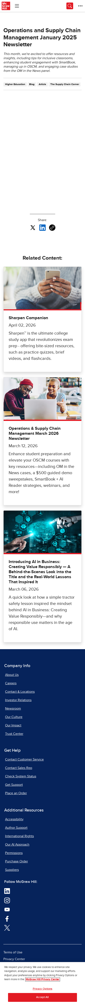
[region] (42, 983)
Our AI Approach (17, 844)
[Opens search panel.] (69, 6)
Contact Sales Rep (18, 768)
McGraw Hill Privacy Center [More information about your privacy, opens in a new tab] (42, 979)
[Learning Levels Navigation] (17, 6)
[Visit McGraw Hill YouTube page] (7, 909)
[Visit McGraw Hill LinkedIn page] (7, 890)
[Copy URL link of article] (52, 227)
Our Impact (13, 725)
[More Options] (80, 6)
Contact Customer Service (24, 759)
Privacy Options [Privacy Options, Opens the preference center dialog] (42, 989)
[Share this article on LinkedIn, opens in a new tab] (42, 227)
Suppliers (12, 870)
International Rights (19, 836)
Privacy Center (14, 959)
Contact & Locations (20, 691)
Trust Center (14, 733)
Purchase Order (16, 861)
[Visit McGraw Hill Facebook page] (7, 918)
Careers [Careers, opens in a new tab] (10, 683)
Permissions (14, 853)
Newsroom (13, 708)
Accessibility (14, 819)
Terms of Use (12, 952)
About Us (12, 675)
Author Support (16, 827)
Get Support (14, 784)
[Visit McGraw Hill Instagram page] (7, 900)
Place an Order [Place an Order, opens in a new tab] (16, 793)
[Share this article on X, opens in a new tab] (33, 227)
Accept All (42, 997)
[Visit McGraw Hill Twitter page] (7, 927)
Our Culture (13, 717)
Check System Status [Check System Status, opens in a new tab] (20, 776)
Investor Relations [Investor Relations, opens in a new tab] (18, 700)
